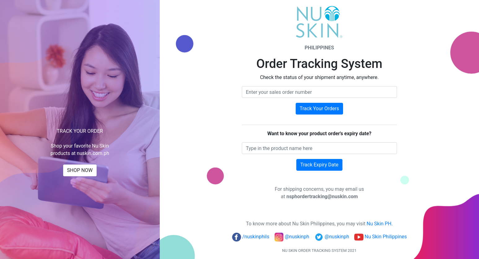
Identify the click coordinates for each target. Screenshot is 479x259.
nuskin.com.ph (93, 153)
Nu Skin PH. (380, 224)
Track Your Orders (319, 108)
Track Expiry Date (319, 165)
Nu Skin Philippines (380, 237)
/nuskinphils (250, 237)
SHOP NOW (80, 170)
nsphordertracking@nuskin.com (322, 196)
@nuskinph (291, 237)
